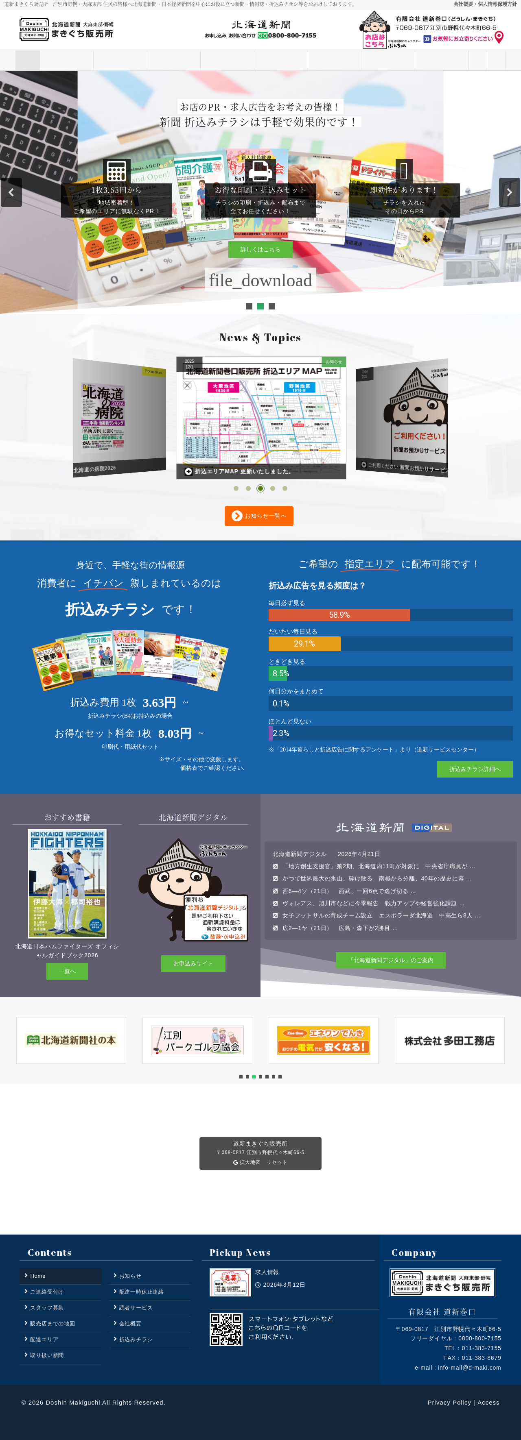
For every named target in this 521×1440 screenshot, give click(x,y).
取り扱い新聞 (47, 1355)
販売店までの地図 (52, 1323)
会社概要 (130, 1323)
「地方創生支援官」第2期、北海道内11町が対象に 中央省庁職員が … (378, 866)
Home (39, 61)
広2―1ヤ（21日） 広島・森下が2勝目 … (340, 928)
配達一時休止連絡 (141, 1292)
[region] (260, 192)
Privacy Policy (449, 1402)
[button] (11, 192)
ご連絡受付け (468, 61)
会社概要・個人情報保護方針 (485, 3)
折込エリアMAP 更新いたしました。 (403, 467)
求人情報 (49, 473)
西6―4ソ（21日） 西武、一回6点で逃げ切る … (349, 891)
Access (488, 1402)
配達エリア (200, 61)
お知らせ (93, 61)
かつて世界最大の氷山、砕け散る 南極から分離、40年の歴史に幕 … (377, 878)
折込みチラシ (136, 1339)
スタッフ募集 (47, 1308)
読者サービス (136, 1308)
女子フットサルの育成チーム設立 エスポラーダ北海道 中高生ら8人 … (381, 915)
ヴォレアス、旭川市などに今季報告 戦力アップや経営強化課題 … (373, 903)
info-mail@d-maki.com (469, 1367)
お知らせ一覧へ (259, 516)
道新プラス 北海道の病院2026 (230, 472)
